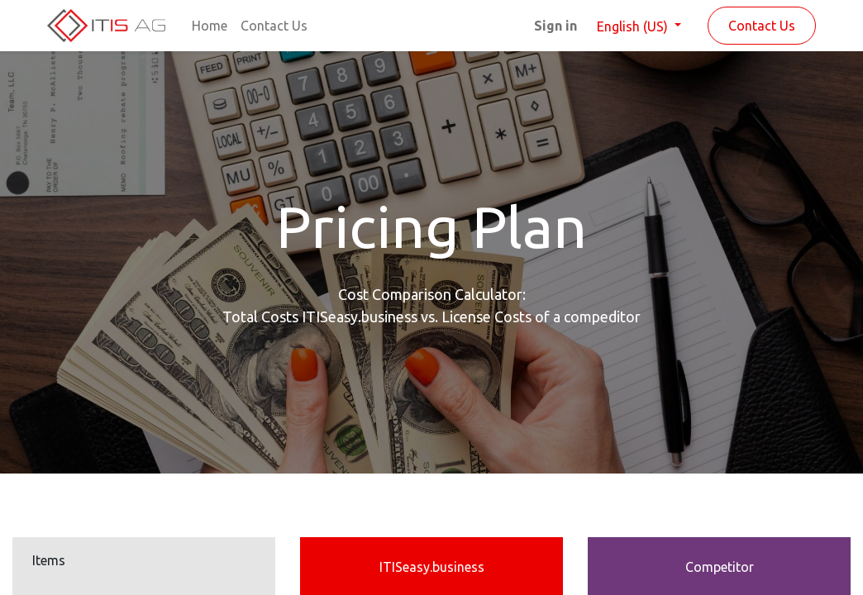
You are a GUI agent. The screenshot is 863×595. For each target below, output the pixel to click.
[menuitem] (209, 25)
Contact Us (761, 25)
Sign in (555, 25)
